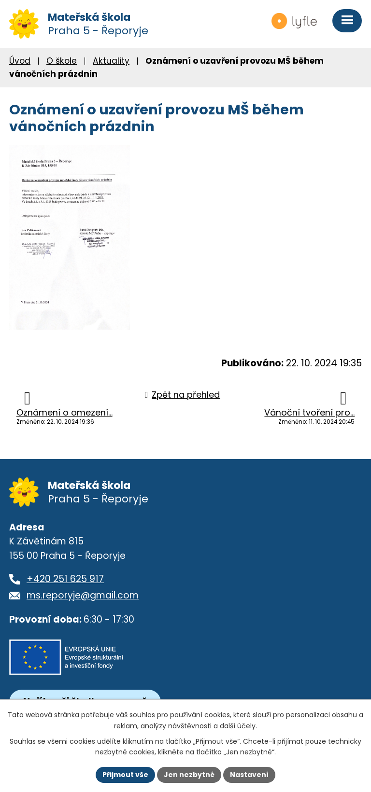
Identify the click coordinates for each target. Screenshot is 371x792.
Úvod (19, 61)
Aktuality (111, 61)
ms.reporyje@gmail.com (83, 595)
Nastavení (249, 774)
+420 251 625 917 (65, 578)
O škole (61, 61)
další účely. (238, 726)
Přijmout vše (125, 774)
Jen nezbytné (189, 774)
